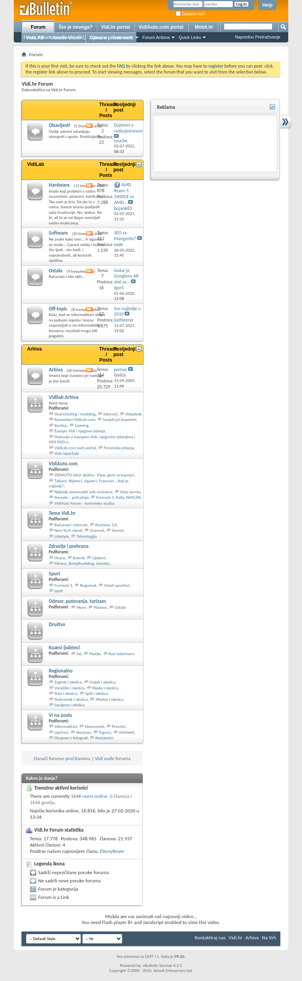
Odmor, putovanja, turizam (77, 601)
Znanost (97, 530)
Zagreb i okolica (68, 682)
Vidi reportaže (67, 453)
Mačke (95, 653)
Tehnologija (87, 536)
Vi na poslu (60, 715)
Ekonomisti (94, 726)
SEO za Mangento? (125, 235)
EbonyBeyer (112, 851)
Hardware (59, 185)
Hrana (60, 557)
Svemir (117, 530)
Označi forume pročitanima (62, 758)
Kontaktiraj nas (210, 938)
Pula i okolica (66, 693)
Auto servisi (130, 491)
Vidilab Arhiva (64, 397)
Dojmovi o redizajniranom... (130, 128)
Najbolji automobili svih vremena (83, 491)
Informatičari (66, 726)
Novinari (83, 732)
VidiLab (35, 164)
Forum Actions (156, 37)
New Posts (63, 37)
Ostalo (56, 271)
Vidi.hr (236, 938)
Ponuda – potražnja (72, 497)
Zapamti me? (190, 14)
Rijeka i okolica (105, 688)
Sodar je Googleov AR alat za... (126, 276)
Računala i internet (71, 524)
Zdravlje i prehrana (68, 546)
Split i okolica (96, 693)
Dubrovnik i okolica (71, 699)
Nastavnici (105, 737)
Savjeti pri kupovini (119, 419)
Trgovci (105, 732)
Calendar (99, 37)
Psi (79, 653)
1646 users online (89, 796)
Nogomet (88, 585)
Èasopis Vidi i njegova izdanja (80, 431)
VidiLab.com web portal (75, 447)
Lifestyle (62, 536)
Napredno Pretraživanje (257, 37)
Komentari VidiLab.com (75, 419)
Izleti (59, 590)
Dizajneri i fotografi (71, 737)
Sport (54, 574)
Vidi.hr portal (115, 27)
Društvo (57, 624)
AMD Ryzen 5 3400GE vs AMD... (124, 193)
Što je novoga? (75, 27)
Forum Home (36, 37)
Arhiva (34, 349)
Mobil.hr (204, 27)
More (81, 607)
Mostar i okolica (109, 699)
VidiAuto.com (63, 464)
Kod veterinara (121, 653)
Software (58, 233)
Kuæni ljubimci (64, 647)
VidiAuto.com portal (161, 27)
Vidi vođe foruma (113, 758)
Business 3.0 (106, 524)
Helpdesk (133, 414)
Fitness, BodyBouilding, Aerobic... (84, 563)
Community (123, 37)
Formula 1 (63, 585)
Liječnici (61, 732)
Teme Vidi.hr (62, 513)
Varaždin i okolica (70, 688)
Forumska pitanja (119, 447)
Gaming (81, 425)
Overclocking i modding (75, 414)
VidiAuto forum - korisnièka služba (84, 503)
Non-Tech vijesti (69, 530)
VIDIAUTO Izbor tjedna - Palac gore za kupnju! (94, 475)
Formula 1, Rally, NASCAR (118, 497)
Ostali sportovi (116, 585)
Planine (100, 607)
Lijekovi (98, 557)
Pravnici (119, 726)
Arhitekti (126, 732)
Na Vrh (269, 938)
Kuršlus (61, 425)
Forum (38, 27)
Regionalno (61, 671)
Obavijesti (59, 125)
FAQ (81, 37)
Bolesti (79, 557)
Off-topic (58, 309)
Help (267, 5)
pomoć (120, 369)
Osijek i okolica (102, 682)
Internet (110, 414)
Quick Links (190, 37)
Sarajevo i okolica (70, 704)
